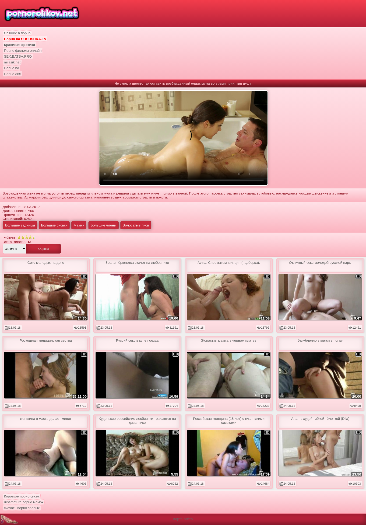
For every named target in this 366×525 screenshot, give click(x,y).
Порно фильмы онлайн (23, 50)
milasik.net (12, 62)
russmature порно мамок (23, 502)
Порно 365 (12, 74)
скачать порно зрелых (22, 508)
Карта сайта (183, 519)
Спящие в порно (17, 33)
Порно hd (11, 68)
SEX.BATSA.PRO (18, 56)
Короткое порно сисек (21, 496)
